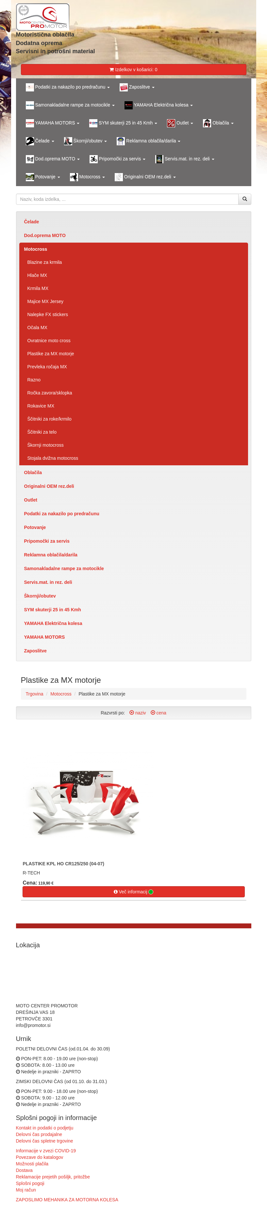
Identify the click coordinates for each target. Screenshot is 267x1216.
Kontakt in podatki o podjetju (45, 1127)
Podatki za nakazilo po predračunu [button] (68, 87)
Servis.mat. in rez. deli (48, 582)
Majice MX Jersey (45, 301)
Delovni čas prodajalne (39, 1134)
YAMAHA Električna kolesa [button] (159, 105)
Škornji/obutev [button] (85, 141)
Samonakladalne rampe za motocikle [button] (70, 105)
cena (158, 712)
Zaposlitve (35, 650)
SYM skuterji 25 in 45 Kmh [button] (123, 123)
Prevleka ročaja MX (47, 366)
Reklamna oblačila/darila (50, 554)
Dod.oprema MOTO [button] (53, 159)
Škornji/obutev (40, 596)
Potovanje (35, 527)
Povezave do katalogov (39, 1157)
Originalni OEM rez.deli (49, 486)
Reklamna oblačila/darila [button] (148, 141)
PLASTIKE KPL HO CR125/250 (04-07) (64, 863)
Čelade (31, 221)
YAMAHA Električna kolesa (53, 623)
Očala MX (37, 327)
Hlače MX (37, 275)
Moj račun (26, 1189)
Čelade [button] (40, 141)
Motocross (35, 249)
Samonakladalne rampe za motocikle (64, 568)
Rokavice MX (40, 405)
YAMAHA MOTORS (44, 637)
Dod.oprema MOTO (45, 235)
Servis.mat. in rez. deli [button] (184, 159)
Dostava (24, 1170)
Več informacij (134, 892)
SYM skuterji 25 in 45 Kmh (52, 609)
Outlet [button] (180, 123)
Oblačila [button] (218, 123)
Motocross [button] (87, 177)
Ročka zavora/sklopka (49, 392)
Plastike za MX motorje (50, 353)
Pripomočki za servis (47, 541)
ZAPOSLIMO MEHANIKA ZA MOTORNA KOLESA (67, 1199)
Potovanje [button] (43, 177)
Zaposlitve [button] (137, 87)
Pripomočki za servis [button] (117, 159)
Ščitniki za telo (42, 432)
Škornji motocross (45, 445)
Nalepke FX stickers (47, 314)
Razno (34, 379)
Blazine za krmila (44, 262)
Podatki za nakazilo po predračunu (61, 513)
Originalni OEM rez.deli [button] (145, 177)
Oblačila (33, 472)
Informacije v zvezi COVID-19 (46, 1150)
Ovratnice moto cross (49, 340)
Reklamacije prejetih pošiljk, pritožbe (53, 1176)
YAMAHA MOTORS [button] (53, 123)
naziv (137, 712)
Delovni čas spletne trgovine (44, 1141)
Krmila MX (38, 288)
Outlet (30, 500)
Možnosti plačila (32, 1163)
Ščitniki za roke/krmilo (49, 419)
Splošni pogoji (30, 1183)
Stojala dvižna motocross (52, 458)
